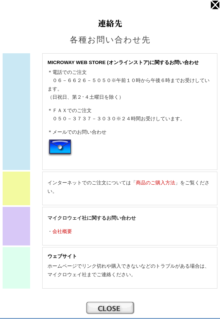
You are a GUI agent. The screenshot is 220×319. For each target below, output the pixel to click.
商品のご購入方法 (155, 182)
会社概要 (62, 231)
